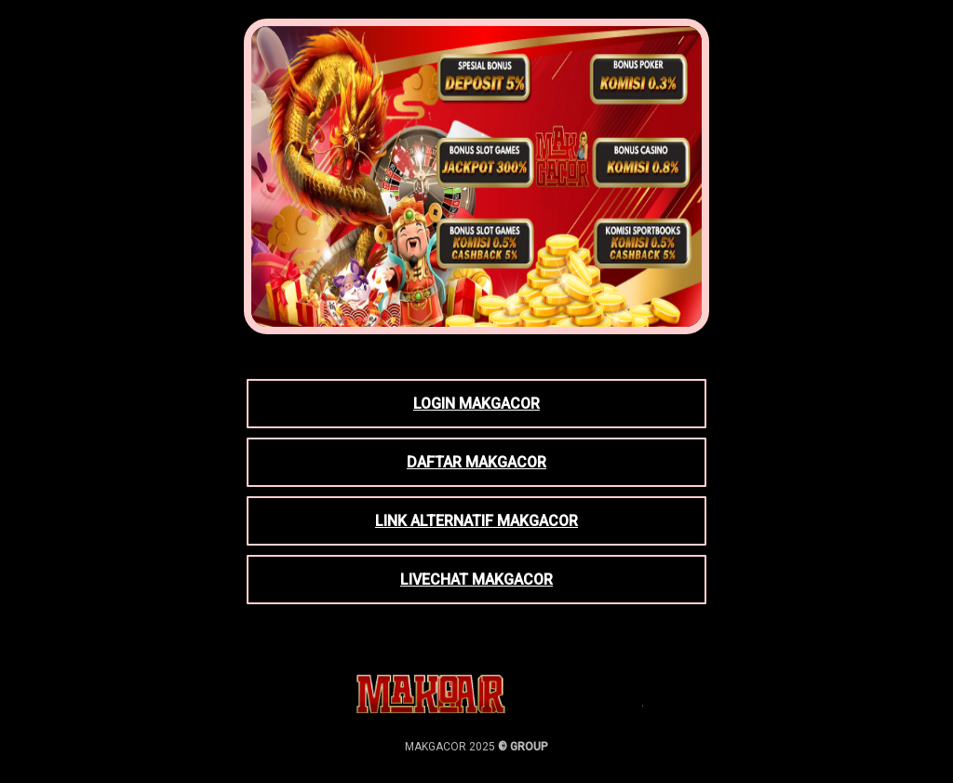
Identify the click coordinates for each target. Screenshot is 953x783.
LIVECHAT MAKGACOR (476, 579)
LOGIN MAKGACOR (476, 403)
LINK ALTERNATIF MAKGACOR (476, 521)
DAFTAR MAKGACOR (476, 462)
